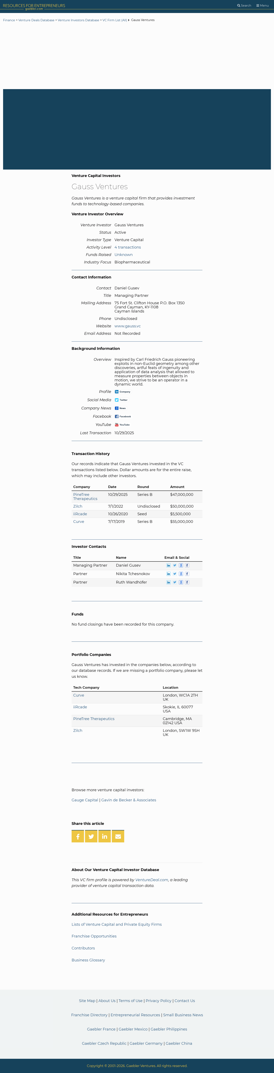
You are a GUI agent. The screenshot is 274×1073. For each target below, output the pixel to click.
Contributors (83, 948)
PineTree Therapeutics (85, 497)
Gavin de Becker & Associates (128, 800)
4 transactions (128, 247)
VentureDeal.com (151, 880)
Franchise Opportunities (94, 936)
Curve (78, 522)
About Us (107, 1001)
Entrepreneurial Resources (135, 1015)
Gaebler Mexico (133, 1029)
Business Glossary (88, 960)
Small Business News (183, 1015)
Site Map (87, 1001)
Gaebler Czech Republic (104, 1043)
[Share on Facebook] (78, 836)
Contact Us (185, 1001)
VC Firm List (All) (115, 20)
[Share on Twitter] (91, 836)
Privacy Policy (158, 1001)
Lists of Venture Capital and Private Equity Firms (117, 924)
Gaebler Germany (146, 1043)
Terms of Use (131, 1001)
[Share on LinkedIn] (104, 836)
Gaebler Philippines (169, 1029)
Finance (9, 20)
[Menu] (262, 6)
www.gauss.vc (128, 326)
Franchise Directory (89, 1015)
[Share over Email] (118, 836)
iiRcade (80, 514)
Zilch (77, 506)
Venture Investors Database (78, 20)
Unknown (124, 255)
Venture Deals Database (36, 20)
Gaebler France (101, 1029)
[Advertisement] (137, 56)
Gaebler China (179, 1043)
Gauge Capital (85, 800)
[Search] (244, 6)
